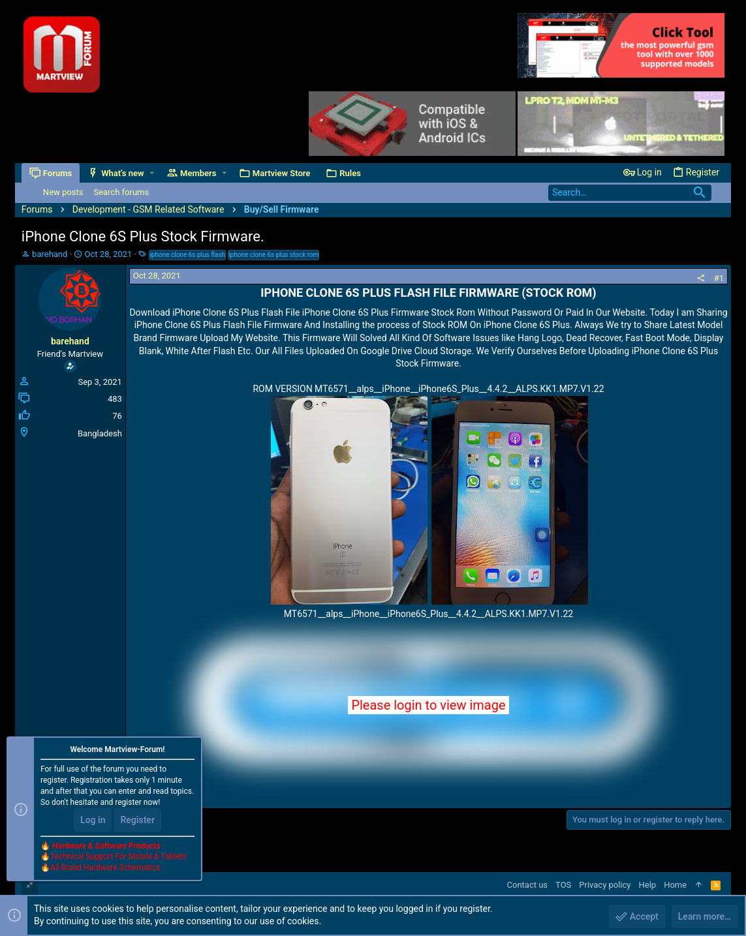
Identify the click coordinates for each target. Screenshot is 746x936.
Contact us (527, 885)
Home (675, 885)
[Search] (629, 193)
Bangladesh (100, 433)
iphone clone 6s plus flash (187, 254)
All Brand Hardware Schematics (105, 868)
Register (137, 820)
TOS (563, 885)
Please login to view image (428, 705)
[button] (152, 173)
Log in (92, 820)
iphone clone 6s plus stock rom (273, 254)
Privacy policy (604, 885)
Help (648, 885)
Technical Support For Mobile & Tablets (118, 857)
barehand (49, 254)
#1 (719, 278)
